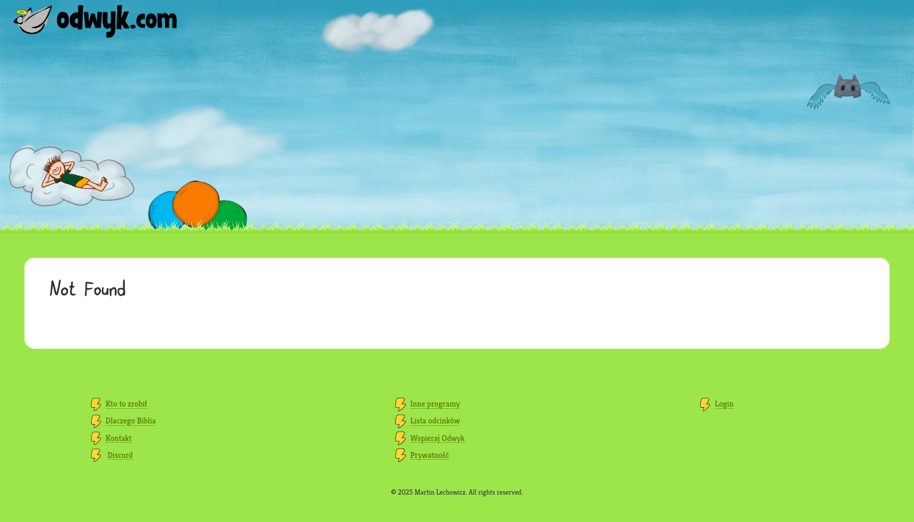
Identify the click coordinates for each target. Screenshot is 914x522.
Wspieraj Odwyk (437, 438)
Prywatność (429, 455)
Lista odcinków (435, 421)
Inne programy (435, 404)
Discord (120, 455)
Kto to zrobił (126, 404)
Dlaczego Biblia (131, 421)
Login (724, 404)
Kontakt (119, 438)
